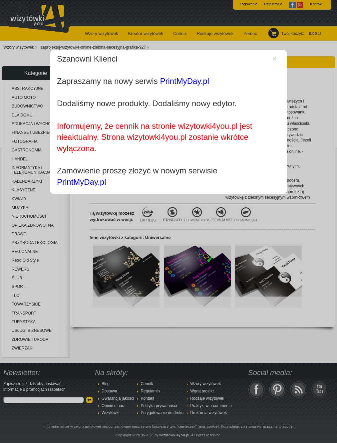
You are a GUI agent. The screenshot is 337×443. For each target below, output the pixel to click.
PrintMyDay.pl (184, 81)
